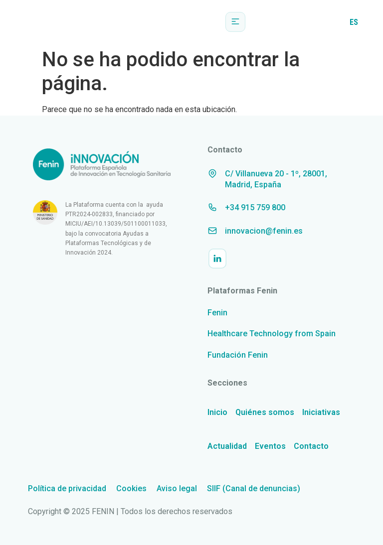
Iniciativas (321, 412)
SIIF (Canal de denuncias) (253, 488)
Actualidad (227, 446)
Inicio (217, 412)
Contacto (311, 446)
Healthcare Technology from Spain (271, 333)
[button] (235, 22)
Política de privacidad (67, 488)
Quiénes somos (264, 412)
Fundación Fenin (237, 355)
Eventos (270, 446)
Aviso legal (177, 488)
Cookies (131, 488)
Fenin (217, 312)
